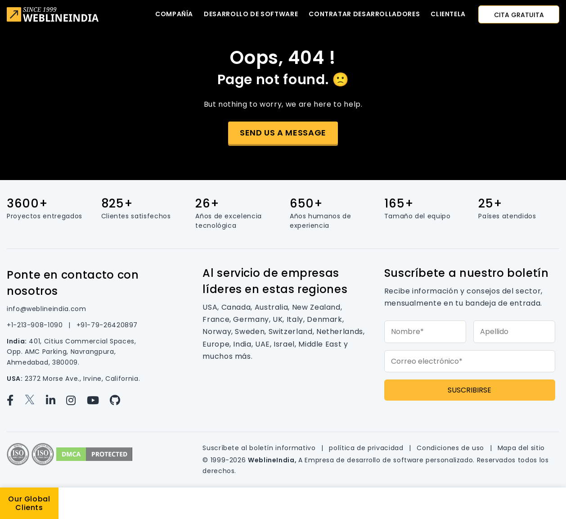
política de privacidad (367, 447)
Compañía (174, 13)
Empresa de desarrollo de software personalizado (389, 460)
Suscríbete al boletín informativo (260, 447)
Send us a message (283, 132)
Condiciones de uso (451, 447)
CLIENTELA (448, 13)
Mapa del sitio (521, 447)
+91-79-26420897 (107, 324)
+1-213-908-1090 (36, 324)
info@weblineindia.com (46, 308)
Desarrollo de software (251, 13)
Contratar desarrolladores (364, 13)
